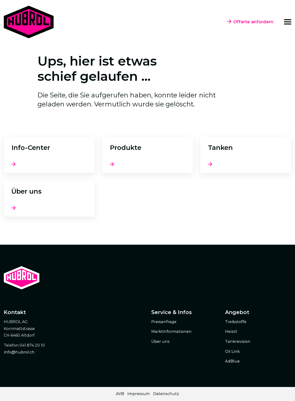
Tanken (220, 147)
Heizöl (231, 331)
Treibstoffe (235, 322)
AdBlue (232, 361)
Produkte (125, 147)
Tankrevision (237, 341)
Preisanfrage (163, 322)
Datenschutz (166, 393)
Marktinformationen (171, 331)
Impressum (138, 393)
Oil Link (232, 351)
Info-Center (30, 147)
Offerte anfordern (250, 21)
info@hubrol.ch (19, 352)
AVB (120, 393)
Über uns (26, 191)
